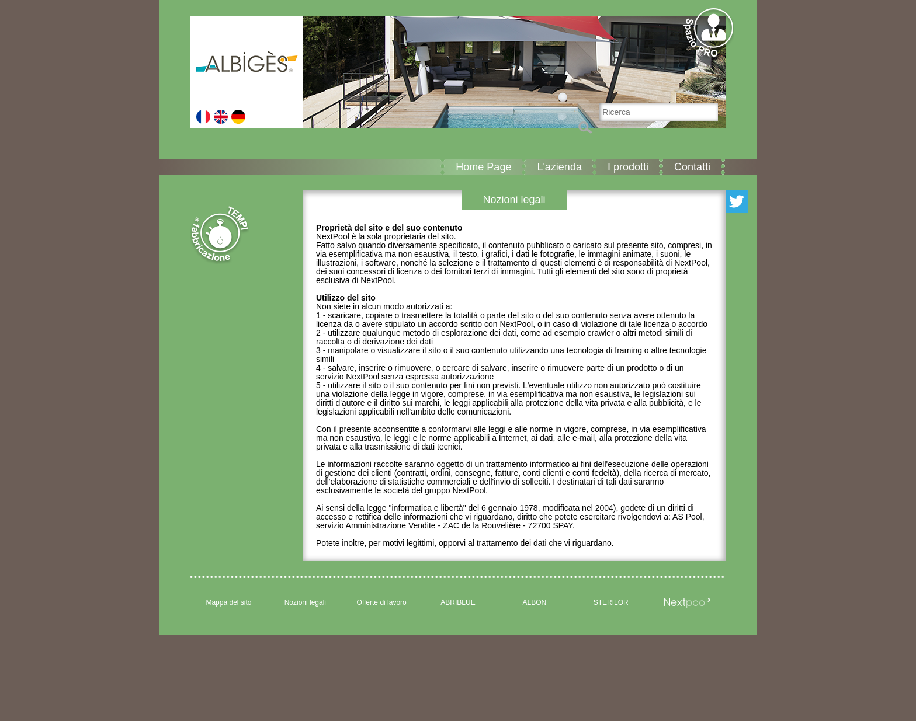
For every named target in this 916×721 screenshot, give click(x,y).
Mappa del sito (228, 602)
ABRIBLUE (457, 602)
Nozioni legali (305, 602)
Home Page (483, 167)
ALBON (535, 602)
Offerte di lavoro (382, 602)
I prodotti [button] (628, 167)
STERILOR (611, 602)
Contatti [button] (692, 167)
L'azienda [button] (559, 167)
